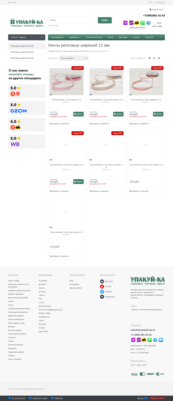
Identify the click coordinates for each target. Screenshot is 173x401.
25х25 (57, 25)
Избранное (59, 398)
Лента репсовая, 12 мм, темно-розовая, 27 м (66, 165)
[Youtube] (102, 287)
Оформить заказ (157, 398)
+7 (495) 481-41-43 (141, 334)
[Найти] (105, 20)
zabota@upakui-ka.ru (143, 330)
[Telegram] (102, 292)
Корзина (140, 398)
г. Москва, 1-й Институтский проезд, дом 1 (146, 310)
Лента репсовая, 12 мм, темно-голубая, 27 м (146, 165)
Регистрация (160, 2)
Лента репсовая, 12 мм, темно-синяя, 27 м (67, 232)
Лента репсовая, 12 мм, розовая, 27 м (66, 100)
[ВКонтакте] (102, 281)
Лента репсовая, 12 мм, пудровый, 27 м (146, 100)
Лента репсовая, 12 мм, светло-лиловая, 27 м (106, 166)
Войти (151, 2)
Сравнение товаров (40, 398)
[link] (150, 58)
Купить (79, 114)
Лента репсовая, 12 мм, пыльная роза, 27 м (106, 100)
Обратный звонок (137, 27)
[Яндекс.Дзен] (102, 297)
